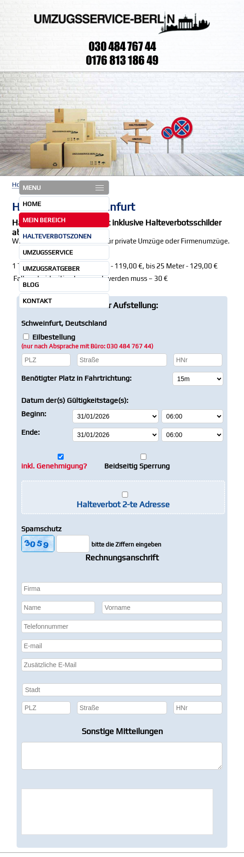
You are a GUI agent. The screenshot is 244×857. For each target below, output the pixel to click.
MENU (63, 187)
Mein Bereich (44, 220)
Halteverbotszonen (57, 236)
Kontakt (37, 300)
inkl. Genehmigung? (54, 466)
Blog (31, 284)
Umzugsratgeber (51, 268)
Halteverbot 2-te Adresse (123, 504)
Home (32, 203)
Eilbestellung (87, 341)
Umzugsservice (48, 252)
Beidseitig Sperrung (137, 466)
